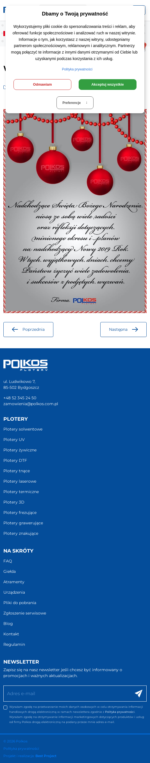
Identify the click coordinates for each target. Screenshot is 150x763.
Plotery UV (14, 439)
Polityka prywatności (120, 712)
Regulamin (14, 644)
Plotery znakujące (20, 533)
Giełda (9, 571)
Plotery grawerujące (23, 522)
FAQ (7, 561)
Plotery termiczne (21, 491)
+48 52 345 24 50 (19, 397)
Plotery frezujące (20, 512)
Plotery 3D (13, 502)
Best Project (45, 756)
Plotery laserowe (19, 481)
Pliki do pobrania (19, 602)
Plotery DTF (15, 460)
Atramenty (13, 581)
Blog (8, 623)
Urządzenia (14, 592)
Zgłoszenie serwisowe (24, 613)
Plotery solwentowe (22, 429)
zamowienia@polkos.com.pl (30, 403)
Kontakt (11, 633)
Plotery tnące (16, 470)
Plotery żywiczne (20, 450)
